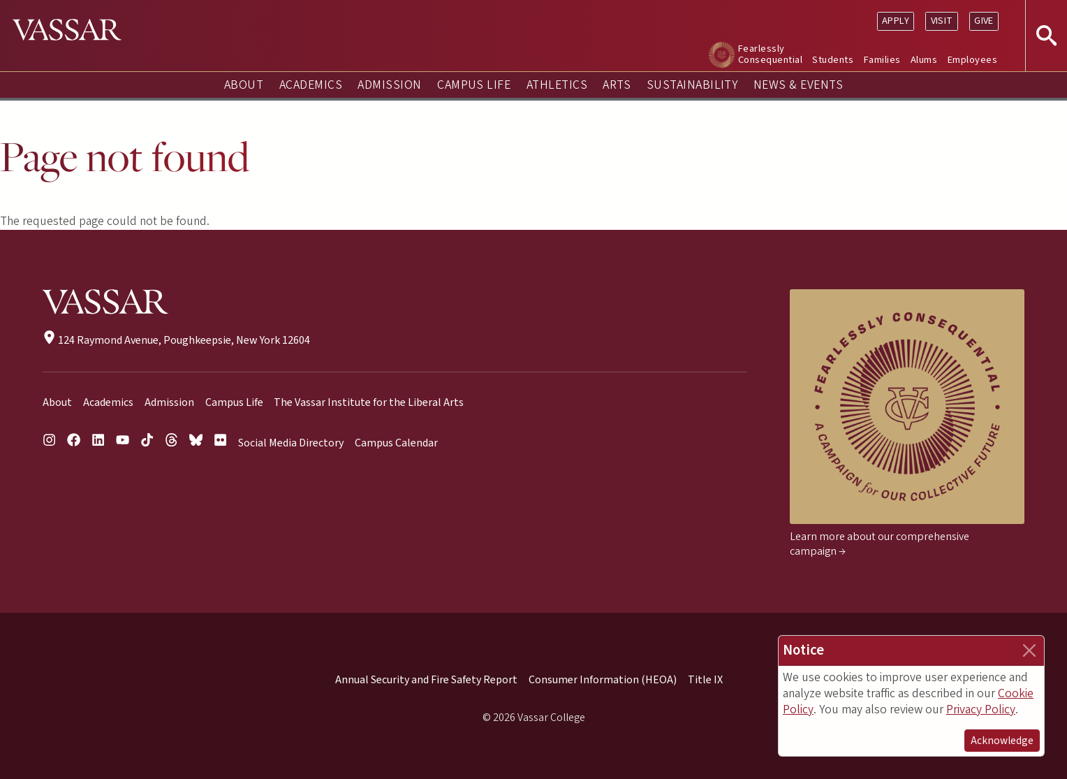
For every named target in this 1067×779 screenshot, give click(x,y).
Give (984, 20)
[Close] (1029, 650)
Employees (972, 59)
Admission (389, 85)
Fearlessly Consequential (770, 54)
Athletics (557, 85)
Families (882, 59)
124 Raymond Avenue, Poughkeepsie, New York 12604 (176, 340)
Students (832, 59)
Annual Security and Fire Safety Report (426, 679)
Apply (895, 20)
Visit (942, 20)
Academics (310, 85)
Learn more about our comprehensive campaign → (879, 544)
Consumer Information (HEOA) (603, 679)
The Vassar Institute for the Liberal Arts (369, 402)
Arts (617, 85)
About (243, 85)
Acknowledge (1002, 740)
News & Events (798, 85)
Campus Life (473, 85)
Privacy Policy (980, 709)
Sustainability (692, 85)
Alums (924, 59)
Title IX (705, 679)
